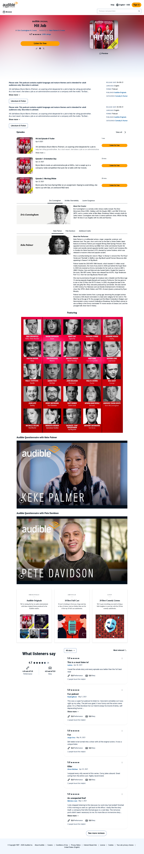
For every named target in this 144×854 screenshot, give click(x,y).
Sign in (136, 5)
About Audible (39, 845)
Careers (50, 845)
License (102, 845)
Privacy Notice (76, 845)
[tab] (55, 200)
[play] (21, 500)
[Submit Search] (139, 11)
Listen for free (40, 43)
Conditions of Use (62, 845)
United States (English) (72, 847)
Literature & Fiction (18, 101)
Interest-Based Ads (90, 845)
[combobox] (119, 11)
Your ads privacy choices (125, 845)
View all (119, 132)
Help (112, 5)
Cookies (111, 845)
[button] (36, 48)
